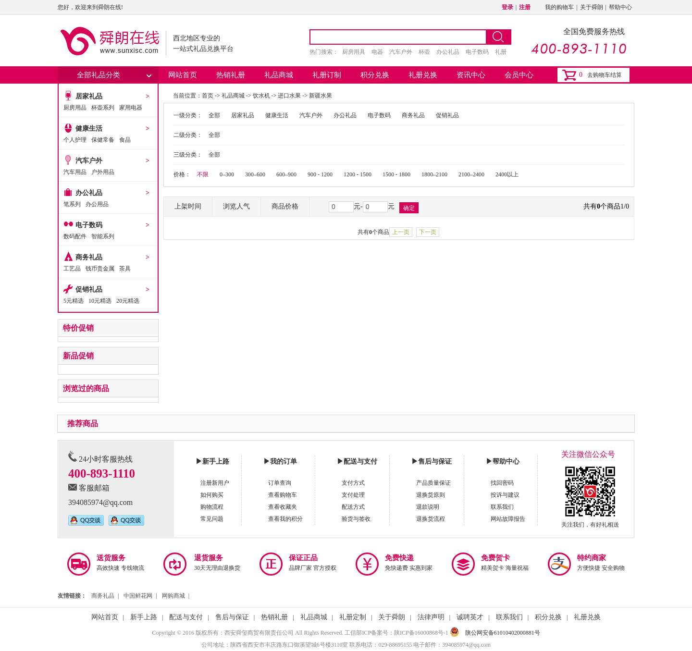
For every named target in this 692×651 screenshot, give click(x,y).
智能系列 (102, 236)
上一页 (400, 232)
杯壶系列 (102, 107)
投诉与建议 (505, 494)
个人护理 (74, 139)
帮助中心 (620, 7)
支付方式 (353, 482)
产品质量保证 (433, 482)
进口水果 (289, 95)
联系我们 (502, 507)
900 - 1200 (320, 174)
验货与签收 (356, 519)
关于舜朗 (591, 7)
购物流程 (211, 507)
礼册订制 (326, 75)
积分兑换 (374, 75)
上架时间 (187, 206)
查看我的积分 (285, 519)
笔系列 (72, 204)
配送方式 (353, 507)
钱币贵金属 (100, 268)
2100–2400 (471, 174)
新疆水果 (320, 95)
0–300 (227, 174)
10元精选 (99, 300)
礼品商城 (278, 75)
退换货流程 (430, 519)
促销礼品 (88, 289)
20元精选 (127, 300)
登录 (507, 7)
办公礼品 (447, 52)
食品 (125, 139)
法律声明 (431, 617)
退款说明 (427, 507)
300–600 (255, 174)
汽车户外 (400, 52)
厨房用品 (74, 107)
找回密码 (502, 482)
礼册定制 (352, 617)
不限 (203, 174)
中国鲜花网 (138, 595)
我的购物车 (559, 7)
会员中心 (519, 75)
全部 (214, 115)
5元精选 (73, 300)
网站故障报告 (508, 519)
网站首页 (182, 75)
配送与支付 (186, 617)
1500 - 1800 (396, 174)
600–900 (286, 174)
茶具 (125, 268)
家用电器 (130, 107)
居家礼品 (88, 96)
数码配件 (74, 236)
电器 (377, 52)
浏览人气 (236, 206)
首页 (207, 95)
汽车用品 (74, 172)
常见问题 (211, 519)
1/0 (624, 206)
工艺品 (72, 268)
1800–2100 (434, 174)
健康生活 (88, 128)
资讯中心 (471, 75)
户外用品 (102, 172)
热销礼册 (230, 75)
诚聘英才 (470, 617)
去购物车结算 (604, 75)
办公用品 (97, 204)
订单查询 (279, 482)
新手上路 (143, 617)
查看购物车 (282, 494)
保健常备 (102, 139)
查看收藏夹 (282, 507)
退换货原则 (430, 494)
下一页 (427, 232)
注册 (525, 7)
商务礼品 (88, 257)
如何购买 (211, 494)
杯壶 (424, 52)
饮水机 (261, 95)
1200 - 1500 (357, 174)
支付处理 (353, 494)
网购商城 (173, 595)
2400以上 (507, 174)
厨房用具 (353, 52)
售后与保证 (232, 617)
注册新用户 (214, 482)
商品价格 (285, 206)
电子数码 (477, 52)
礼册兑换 (422, 75)
